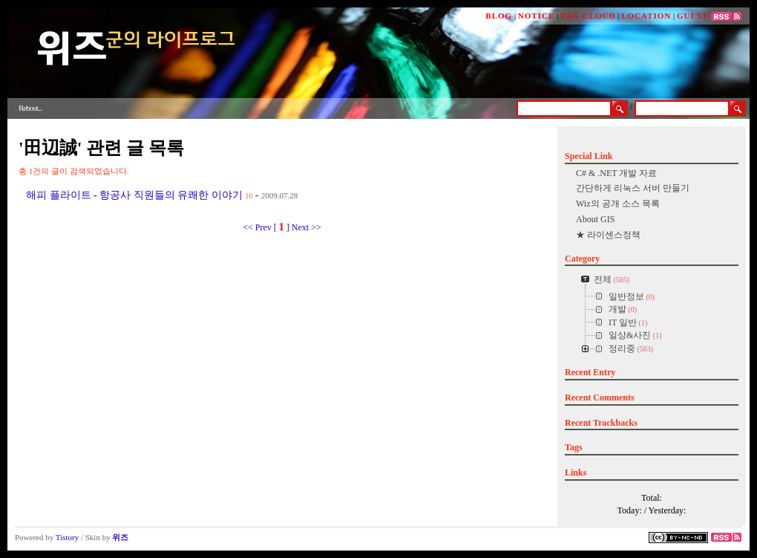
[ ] (281, 227)
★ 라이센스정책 (608, 235)
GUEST (692, 15)
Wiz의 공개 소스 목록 (618, 203)
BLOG (498, 15)
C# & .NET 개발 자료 (616, 173)
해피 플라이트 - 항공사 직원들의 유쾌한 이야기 (134, 195)
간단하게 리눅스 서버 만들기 (632, 188)
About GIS (595, 219)
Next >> (306, 227)
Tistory (67, 537)
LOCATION (646, 15)
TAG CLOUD (588, 15)
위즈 (120, 537)
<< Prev (258, 227)
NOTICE (536, 15)
